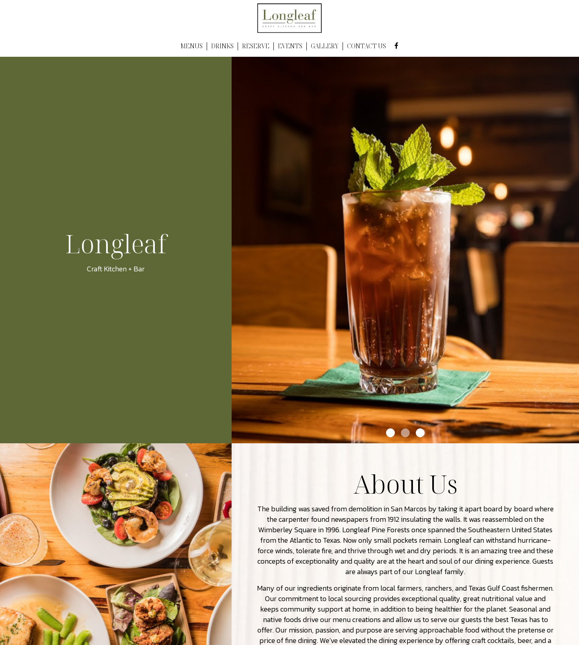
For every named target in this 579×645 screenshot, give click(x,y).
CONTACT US (366, 46)
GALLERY (325, 46)
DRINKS (222, 46)
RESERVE (255, 46)
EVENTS (290, 46)
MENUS (192, 46)
